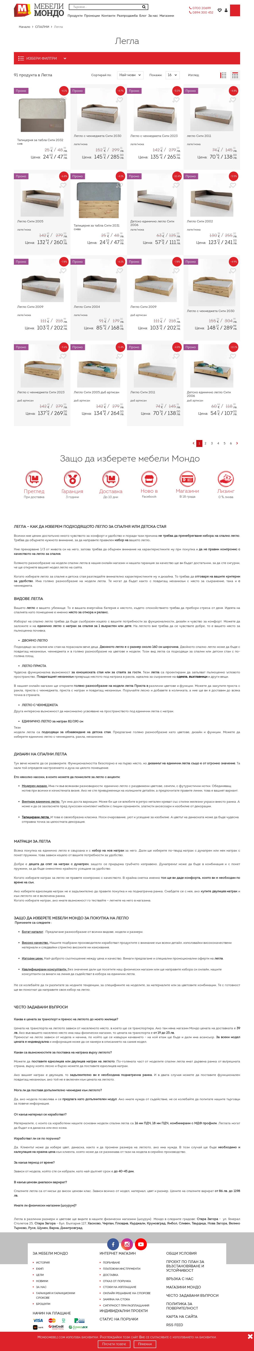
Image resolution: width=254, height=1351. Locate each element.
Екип (40, 1264)
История (43, 1258)
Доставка (110, 1270)
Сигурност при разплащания (126, 1301)
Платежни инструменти (121, 1264)
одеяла (183, 672)
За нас (41, 1282)
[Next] (237, 443)
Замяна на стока (116, 1294)
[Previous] (193, 443)
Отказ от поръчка (117, 1276)
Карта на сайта (181, 1312)
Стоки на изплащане (119, 1282)
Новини (42, 1276)
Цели (40, 1270)
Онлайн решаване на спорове (126, 1288)
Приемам (145, 1344)
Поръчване (111, 1258)
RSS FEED (175, 1320)
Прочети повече (114, 1344)
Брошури (43, 1299)
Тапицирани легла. (36, 812)
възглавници (200, 672)
